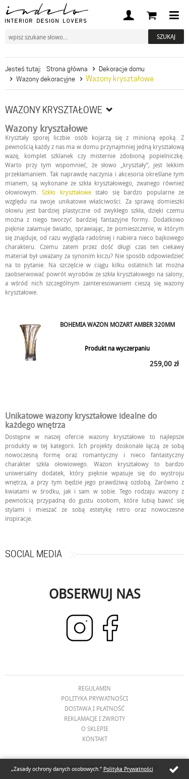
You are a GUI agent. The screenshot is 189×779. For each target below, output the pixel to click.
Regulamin (94, 688)
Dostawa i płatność (94, 708)
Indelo (46, 13)
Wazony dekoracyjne (45, 79)
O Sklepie (94, 728)
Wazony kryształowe (120, 78)
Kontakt (94, 739)
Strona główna (67, 69)
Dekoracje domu (122, 69)
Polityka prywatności (94, 698)
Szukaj (166, 36)
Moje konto (128, 15)
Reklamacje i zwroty (94, 718)
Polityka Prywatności (128, 768)
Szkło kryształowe (66, 192)
